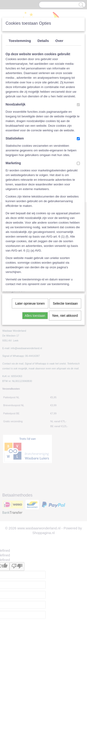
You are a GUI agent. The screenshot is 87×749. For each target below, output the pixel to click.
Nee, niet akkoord (65, 315)
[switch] (78, 104)
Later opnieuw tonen (30, 303)
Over (59, 41)
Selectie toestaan (65, 303)
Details (43, 41)
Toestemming (20, 41)
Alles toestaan (35, 315)
